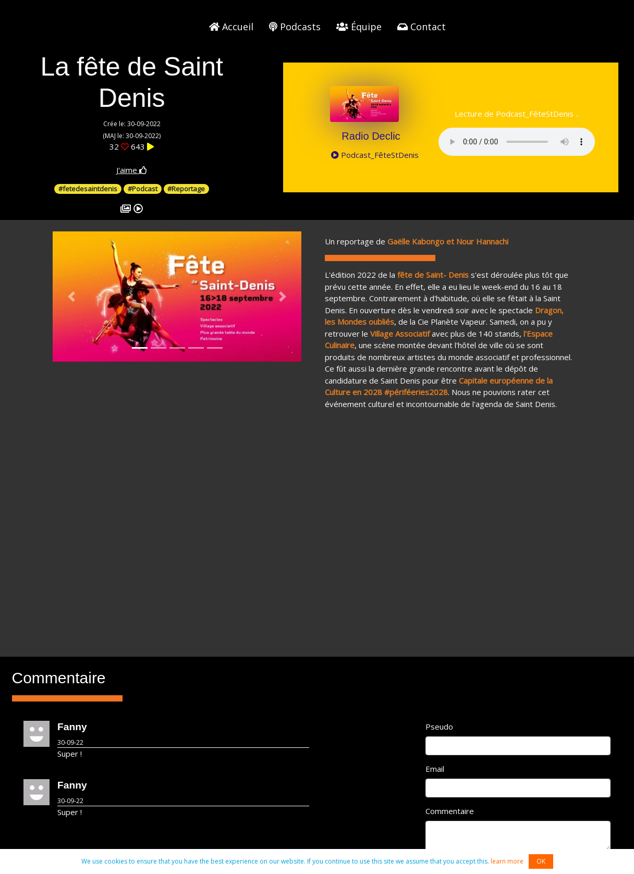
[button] (71, 296)
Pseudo (439, 726)
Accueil (231, 26)
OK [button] (541, 861)
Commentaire (449, 811)
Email (434, 769)
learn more (507, 861)
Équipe (359, 26)
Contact (421, 26)
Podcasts (295, 26)
